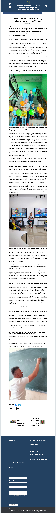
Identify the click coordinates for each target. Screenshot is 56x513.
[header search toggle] (46, 6)
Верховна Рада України (35, 447)
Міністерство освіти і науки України (38, 459)
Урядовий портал (33, 450)
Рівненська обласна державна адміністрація (36, 454)
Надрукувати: (14, 407)
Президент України (34, 444)
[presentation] (17, 500)
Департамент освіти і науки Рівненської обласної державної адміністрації (28, 7)
